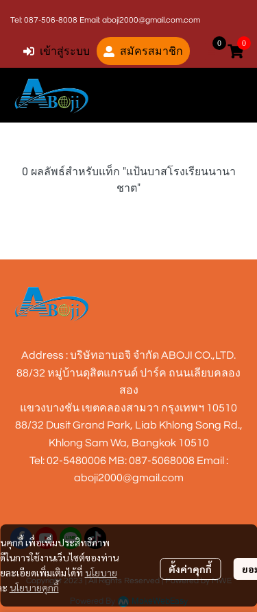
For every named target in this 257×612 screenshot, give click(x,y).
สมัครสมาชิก (143, 51)
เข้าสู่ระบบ (56, 51)
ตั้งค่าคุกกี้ (190, 569)
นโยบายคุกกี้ (34, 587)
